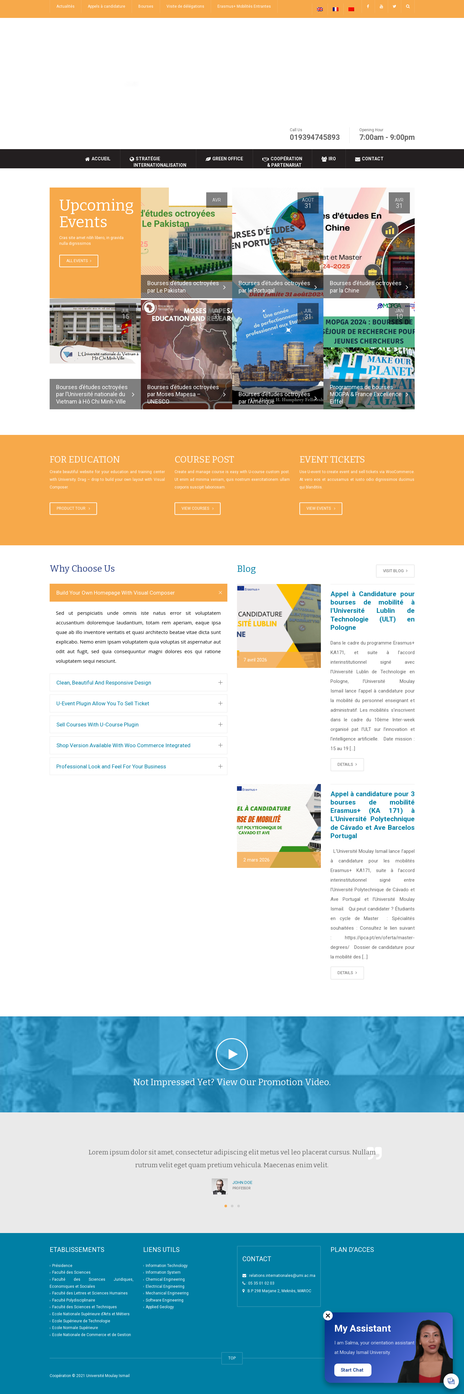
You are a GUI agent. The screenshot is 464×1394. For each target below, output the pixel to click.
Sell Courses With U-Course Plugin (97, 724)
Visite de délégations (185, 6)
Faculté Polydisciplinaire (73, 1300)
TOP (232, 1358)
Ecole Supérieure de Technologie (81, 1321)
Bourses (145, 6)
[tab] (138, 592)
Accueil (97, 159)
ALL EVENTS (78, 261)
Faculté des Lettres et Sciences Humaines (90, 1293)
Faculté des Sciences (71, 1272)
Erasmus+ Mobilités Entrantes (244, 6)
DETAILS (347, 764)
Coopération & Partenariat (282, 162)
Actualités (65, 6)
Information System (163, 1272)
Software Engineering (164, 1300)
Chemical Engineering (165, 1279)
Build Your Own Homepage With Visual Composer (115, 592)
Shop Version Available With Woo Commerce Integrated (123, 745)
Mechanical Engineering (167, 1293)
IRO (329, 159)
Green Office (224, 159)
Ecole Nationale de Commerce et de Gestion (91, 1335)
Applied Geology (160, 1307)
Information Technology (167, 1265)
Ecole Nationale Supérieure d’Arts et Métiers (91, 1314)
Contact (369, 159)
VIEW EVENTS (320, 509)
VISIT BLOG (395, 570)
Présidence (62, 1265)
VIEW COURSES (198, 509)
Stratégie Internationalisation (158, 162)
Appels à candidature (106, 6)
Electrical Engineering (165, 1286)
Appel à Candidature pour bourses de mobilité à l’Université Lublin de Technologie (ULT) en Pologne (372, 610)
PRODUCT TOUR (73, 509)
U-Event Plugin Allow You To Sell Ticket (102, 703)
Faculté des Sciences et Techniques (84, 1307)
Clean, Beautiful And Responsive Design (103, 682)
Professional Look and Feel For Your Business (111, 766)
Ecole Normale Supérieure (75, 1328)
